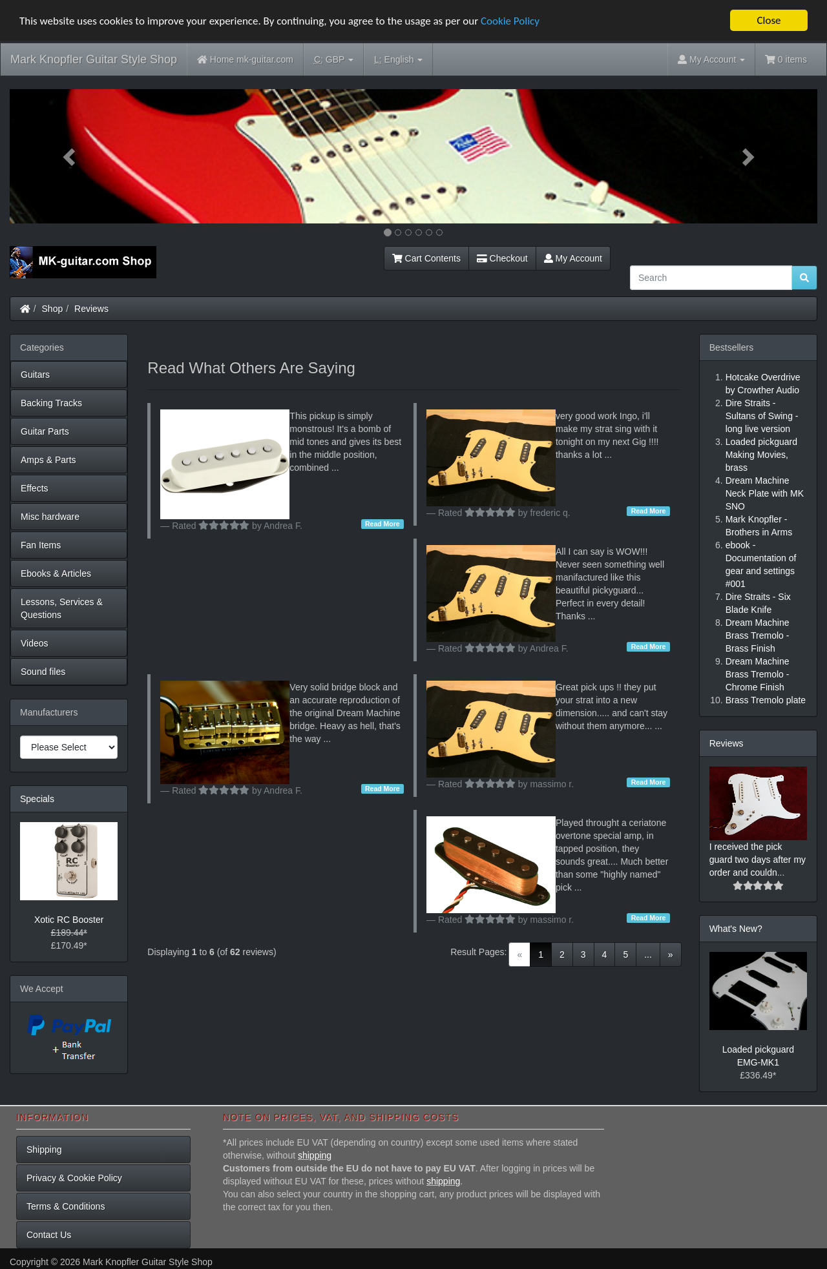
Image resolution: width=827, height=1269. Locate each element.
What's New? (735, 928)
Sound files (43, 671)
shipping (314, 1155)
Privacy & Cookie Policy (74, 1178)
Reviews (91, 309)
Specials (37, 799)
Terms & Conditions (65, 1206)
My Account (573, 258)
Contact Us (48, 1235)
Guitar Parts (45, 431)
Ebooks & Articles (56, 573)
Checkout (502, 258)
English (398, 59)
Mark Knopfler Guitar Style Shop (93, 59)
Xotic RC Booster (68, 919)
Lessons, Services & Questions (62, 608)
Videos (34, 643)
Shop (52, 309)
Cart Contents (426, 258)
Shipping (44, 1149)
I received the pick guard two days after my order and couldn (757, 859)
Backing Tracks (51, 403)
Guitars (35, 374)
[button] (70, 156)
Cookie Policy (510, 21)
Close (768, 20)
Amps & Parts (48, 460)
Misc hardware (50, 516)
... (648, 954)
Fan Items (41, 545)
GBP (333, 59)
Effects (34, 488)
